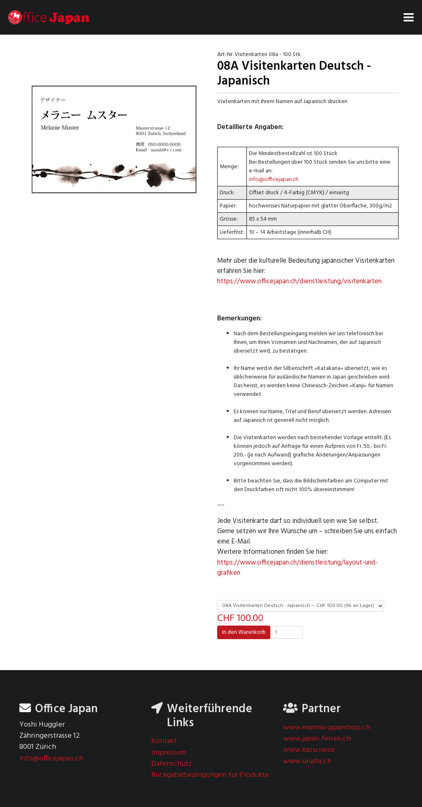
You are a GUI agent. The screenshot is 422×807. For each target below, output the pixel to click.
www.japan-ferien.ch (317, 739)
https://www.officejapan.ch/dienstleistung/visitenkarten (299, 281)
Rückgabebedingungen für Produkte (210, 775)
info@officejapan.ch (273, 179)
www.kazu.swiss (309, 750)
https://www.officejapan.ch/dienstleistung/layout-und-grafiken (297, 568)
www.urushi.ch (307, 761)
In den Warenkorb (244, 632)
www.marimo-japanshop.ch (326, 728)
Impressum (168, 753)
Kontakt (164, 741)
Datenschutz (171, 764)
